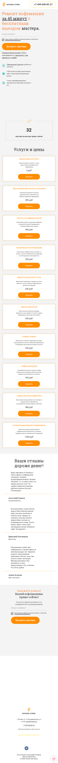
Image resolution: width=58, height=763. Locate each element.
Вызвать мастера (16, 46)
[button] (29, 177)
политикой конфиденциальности (13, 40)
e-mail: (29, 721)
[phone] (20, 34)
